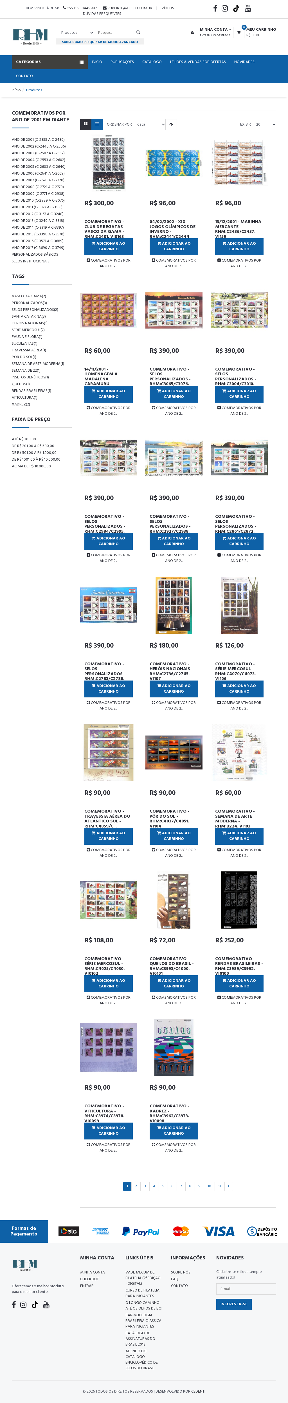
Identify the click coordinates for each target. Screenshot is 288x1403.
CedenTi (198, 1391)
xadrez (21, 404)
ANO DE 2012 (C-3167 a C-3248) (38, 214)
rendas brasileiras (31, 391)
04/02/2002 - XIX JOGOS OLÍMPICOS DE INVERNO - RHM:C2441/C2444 (172, 229)
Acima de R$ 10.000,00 (31, 466)
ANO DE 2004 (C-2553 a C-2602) (38, 160)
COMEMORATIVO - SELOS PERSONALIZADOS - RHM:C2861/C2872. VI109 (235, 526)
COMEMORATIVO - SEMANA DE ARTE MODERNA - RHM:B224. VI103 (235, 819)
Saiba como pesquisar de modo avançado (100, 42)
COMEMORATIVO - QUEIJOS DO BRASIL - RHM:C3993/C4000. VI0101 (172, 966)
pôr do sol (24, 357)
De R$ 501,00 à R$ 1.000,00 (34, 453)
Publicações (122, 62)
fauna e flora (27, 337)
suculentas (24, 343)
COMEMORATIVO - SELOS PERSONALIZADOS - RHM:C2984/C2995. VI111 (104, 526)
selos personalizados (35, 310)
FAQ (174, 1279)
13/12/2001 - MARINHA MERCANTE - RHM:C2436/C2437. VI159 (238, 229)
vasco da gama (29, 296)
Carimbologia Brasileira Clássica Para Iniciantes (143, 1321)
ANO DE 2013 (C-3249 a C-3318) (38, 221)
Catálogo (152, 62)
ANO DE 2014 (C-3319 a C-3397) (38, 227)
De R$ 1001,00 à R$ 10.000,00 (36, 459)
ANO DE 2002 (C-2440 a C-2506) (39, 146)
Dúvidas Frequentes (102, 14)
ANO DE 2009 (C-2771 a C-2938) (38, 194)
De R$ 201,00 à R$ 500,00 (33, 446)
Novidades (244, 62)
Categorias (50, 62)
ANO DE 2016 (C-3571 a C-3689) (38, 241)
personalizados (29, 303)
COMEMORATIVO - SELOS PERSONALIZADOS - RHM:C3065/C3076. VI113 (170, 379)
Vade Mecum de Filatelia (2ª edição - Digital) (143, 1278)
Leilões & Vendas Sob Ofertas (198, 62)
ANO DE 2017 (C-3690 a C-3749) (38, 248)
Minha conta (92, 1272)
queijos (21, 384)
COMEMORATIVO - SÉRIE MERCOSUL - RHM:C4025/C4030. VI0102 (104, 966)
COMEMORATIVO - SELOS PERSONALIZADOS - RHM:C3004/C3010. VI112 (235, 379)
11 (219, 1186)
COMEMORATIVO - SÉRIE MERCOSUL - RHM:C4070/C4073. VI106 (235, 672)
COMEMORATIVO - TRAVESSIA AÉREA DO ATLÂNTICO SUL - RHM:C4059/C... (107, 819)
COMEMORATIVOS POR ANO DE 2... (108, 263)
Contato (24, 76)
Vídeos (167, 8)
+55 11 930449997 (80, 8)
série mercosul (28, 330)
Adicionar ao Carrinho (108, 246)
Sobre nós (180, 1272)
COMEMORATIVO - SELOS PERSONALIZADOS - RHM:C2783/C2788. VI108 (104, 674)
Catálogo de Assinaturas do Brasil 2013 (140, 1339)
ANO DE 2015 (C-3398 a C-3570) (38, 234)
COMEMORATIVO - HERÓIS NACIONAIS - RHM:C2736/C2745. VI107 (171, 672)
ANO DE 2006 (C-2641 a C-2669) (38, 173)
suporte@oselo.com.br (127, 8)
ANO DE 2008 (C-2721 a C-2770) (38, 187)
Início (97, 62)
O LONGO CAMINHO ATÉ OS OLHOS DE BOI (143, 1306)
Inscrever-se (234, 1304)
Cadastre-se (221, 35)
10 (209, 1186)
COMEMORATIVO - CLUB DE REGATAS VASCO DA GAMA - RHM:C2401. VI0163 (104, 229)
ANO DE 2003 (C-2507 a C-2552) (38, 153)
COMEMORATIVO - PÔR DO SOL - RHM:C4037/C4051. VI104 (169, 819)
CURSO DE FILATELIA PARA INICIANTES (142, 1293)
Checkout (89, 1279)
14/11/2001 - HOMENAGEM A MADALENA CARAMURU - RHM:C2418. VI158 (102, 379)
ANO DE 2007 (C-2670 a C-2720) (38, 180)
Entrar (205, 35)
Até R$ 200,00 (24, 439)
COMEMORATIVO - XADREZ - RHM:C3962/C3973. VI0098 (169, 1114)
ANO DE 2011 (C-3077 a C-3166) (37, 207)
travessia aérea (29, 350)
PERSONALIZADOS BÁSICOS (35, 254)
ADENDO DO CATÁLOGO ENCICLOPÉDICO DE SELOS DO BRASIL (141, 1359)
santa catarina (29, 316)
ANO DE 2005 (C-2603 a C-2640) (39, 167)
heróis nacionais (30, 323)
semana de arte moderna (38, 364)
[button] (208, 30)
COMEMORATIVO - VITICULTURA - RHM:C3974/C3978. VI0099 (104, 1114)
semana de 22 (26, 370)
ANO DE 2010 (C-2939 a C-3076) (38, 200)
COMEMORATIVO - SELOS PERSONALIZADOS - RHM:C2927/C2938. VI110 (170, 526)
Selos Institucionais (31, 261)
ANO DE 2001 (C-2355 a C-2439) (38, 140)
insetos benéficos (30, 377)
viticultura (24, 397)
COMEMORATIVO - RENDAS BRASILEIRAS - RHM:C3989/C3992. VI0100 (239, 966)
